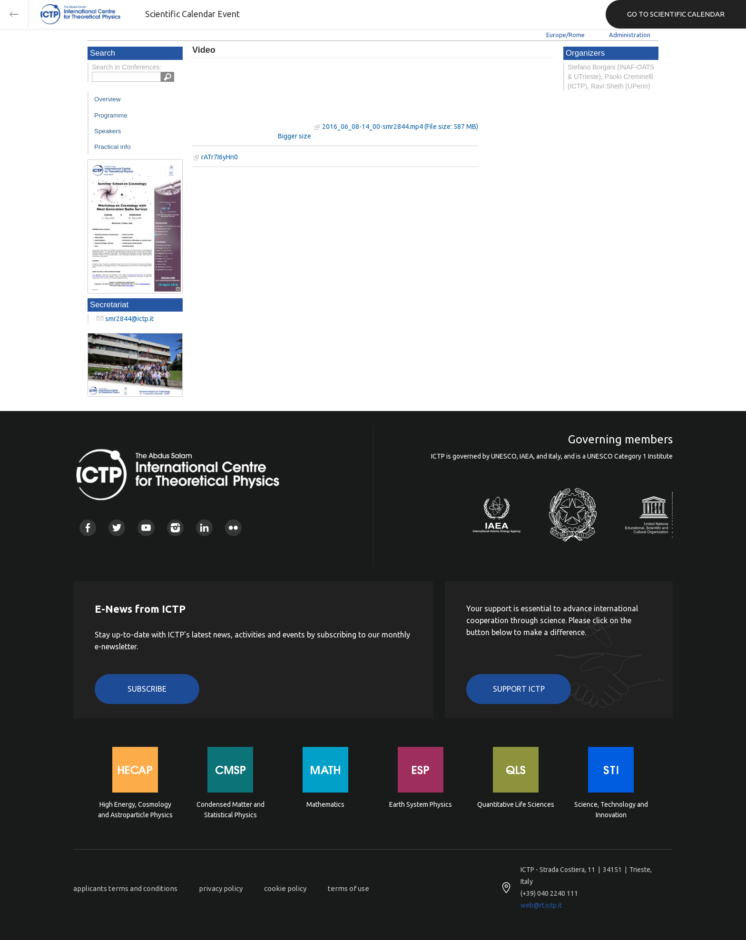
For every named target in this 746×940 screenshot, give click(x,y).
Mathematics (325, 804)
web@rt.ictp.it (541, 905)
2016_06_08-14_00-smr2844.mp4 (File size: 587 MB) (400, 126)
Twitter (116, 527)
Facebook (87, 527)
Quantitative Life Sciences (515, 804)
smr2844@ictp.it (129, 319)
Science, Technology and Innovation (611, 810)
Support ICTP (519, 689)
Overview (107, 99)
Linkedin (204, 527)
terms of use (348, 888)
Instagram (175, 527)
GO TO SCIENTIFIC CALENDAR (676, 14)
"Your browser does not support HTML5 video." (251, 99)
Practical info (112, 146)
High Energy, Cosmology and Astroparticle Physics (135, 810)
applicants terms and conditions (125, 888)
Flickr (233, 527)
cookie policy (285, 888)
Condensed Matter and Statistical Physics (230, 810)
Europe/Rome (565, 34)
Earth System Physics (420, 804)
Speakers (107, 131)
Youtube (145, 527)
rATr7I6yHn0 (219, 157)
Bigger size (294, 136)
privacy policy (221, 888)
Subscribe (147, 689)
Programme (111, 115)
